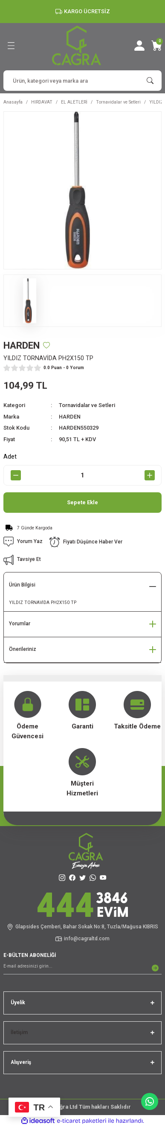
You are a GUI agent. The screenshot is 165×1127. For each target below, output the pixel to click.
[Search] (82, 80)
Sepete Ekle (82, 502)
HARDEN (70, 416)
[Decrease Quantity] (15, 475)
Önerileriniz (22, 649)
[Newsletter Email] (82, 968)
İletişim (19, 1032)
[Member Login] (139, 45)
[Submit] (155, 968)
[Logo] (76, 45)
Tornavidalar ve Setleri (87, 405)
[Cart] (156, 45)
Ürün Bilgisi (22, 585)
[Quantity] (82, 475)
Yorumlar (19, 624)
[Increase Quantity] (149, 475)
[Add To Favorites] (46, 345)
